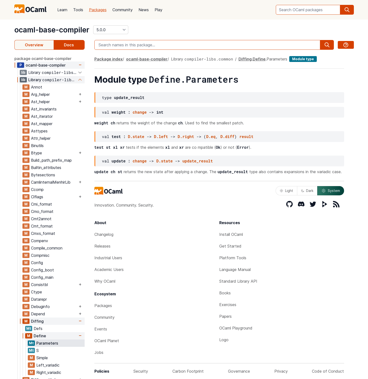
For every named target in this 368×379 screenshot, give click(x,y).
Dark (307, 191)
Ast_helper (40, 101)
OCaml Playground (235, 328)
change (140, 112)
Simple (42, 357)
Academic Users (109, 269)
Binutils (37, 145)
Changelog (103, 234)
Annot (36, 87)
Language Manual (235, 269)
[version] (110, 29)
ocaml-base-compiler (51, 29)
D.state (136, 136)
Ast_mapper (41, 123)
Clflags (37, 196)
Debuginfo (40, 306)
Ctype (36, 291)
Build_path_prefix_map (51, 160)
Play (158, 9)
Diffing (37, 321)
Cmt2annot (41, 218)
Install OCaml (231, 234)
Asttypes (39, 131)
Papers (225, 316)
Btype (36, 152)
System (330, 191)
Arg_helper (40, 94)
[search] (347, 10)
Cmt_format (42, 226)
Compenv (39, 240)
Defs (38, 328)
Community (122, 9)
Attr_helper (40, 138)
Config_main (42, 277)
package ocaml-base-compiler (42, 58)
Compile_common (46, 248)
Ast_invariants (44, 109)
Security (140, 371)
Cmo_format (42, 211)
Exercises (227, 304)
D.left (161, 136)
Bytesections (43, 174)
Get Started (230, 246)
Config (37, 262)
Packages (98, 9)
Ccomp (37, 189)
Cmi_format (41, 204)
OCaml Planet (106, 340)
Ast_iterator (42, 116)
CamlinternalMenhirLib (50, 182)
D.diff (227, 136)
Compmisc (40, 255)
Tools (78, 9)
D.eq (210, 136)
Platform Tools (232, 257)
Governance (239, 371)
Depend (38, 313)
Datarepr (39, 299)
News (144, 9)
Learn (62, 9)
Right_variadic (48, 372)
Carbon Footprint (188, 371)
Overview (34, 44)
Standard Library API (238, 281)
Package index (108, 59)
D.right (186, 136)
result (246, 136)
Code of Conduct (328, 371)
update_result (197, 160)
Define (40, 335)
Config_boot (42, 270)
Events (100, 329)
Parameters (47, 343)
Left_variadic (48, 365)
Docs (69, 44)
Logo (224, 339)
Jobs (98, 352)
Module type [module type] (303, 59)
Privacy (281, 371)
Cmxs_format (43, 233)
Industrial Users (108, 257)
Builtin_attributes (46, 167)
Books (225, 292)
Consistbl (39, 284)
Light (286, 191)
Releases (102, 246)
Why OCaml (104, 281)
